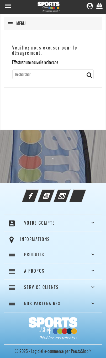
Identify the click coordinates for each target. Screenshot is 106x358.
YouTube (53, 192)
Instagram (69, 192)
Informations (35, 239)
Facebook (37, 192)
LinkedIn (85, 192)
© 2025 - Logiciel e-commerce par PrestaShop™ (53, 351)
